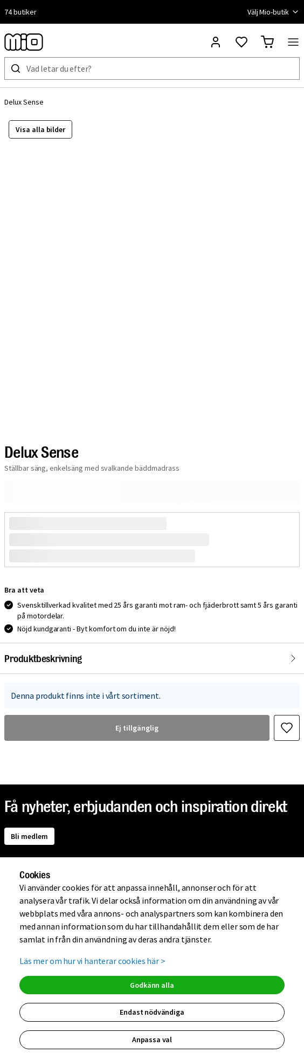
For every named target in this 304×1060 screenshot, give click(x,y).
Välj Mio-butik (273, 12)
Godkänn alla (152, 985)
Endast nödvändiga (152, 1012)
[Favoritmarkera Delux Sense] (287, 728)
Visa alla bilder (40, 129)
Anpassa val (152, 1039)
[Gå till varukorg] (267, 42)
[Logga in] (215, 42)
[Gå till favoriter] (241, 42)
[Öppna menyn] (293, 42)
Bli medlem (29, 836)
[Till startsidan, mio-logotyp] (23, 42)
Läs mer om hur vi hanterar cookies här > (92, 960)
